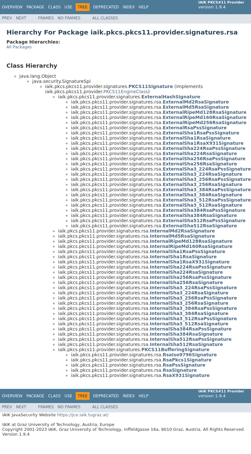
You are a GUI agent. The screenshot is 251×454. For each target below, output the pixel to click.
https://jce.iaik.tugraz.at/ (83, 414)
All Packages (19, 46)
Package (35, 7)
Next (21, 18)
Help (144, 7)
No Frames (69, 18)
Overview (12, 7)
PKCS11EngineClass (125, 91)
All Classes (105, 18)
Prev (7, 18)
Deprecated (106, 7)
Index (129, 7)
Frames (46, 18)
